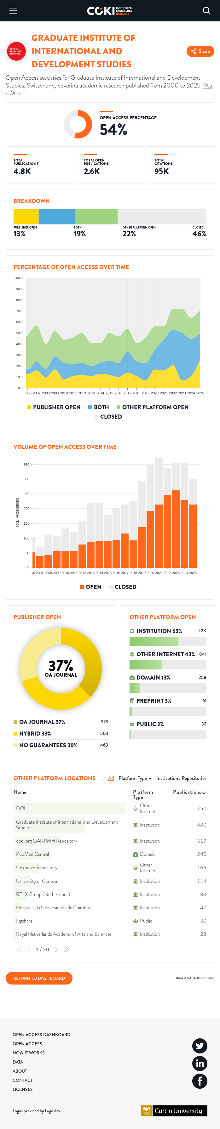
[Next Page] (56, 950)
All (111, 778)
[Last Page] (66, 950)
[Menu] (13, 10)
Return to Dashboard (39, 978)
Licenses (23, 1089)
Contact (23, 1080)
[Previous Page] (29, 950)
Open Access (27, 1044)
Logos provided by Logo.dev (36, 1111)
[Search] (206, 10)
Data (18, 1062)
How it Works (29, 1053)
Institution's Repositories (181, 778)
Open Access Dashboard (41, 1034)
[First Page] (19, 950)
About (20, 1071)
